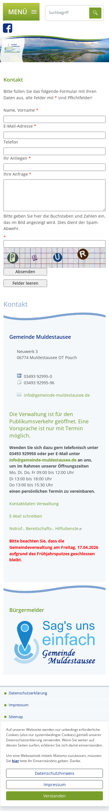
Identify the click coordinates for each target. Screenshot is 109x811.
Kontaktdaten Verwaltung (34, 503)
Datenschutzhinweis (54, 773)
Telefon (10, 142)
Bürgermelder (26, 609)
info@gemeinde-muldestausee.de (57, 395)
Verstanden (54, 796)
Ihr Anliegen (15, 158)
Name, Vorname (19, 110)
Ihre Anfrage (15, 174)
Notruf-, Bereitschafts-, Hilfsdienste (43, 528)
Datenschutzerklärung (27, 693)
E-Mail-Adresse (18, 126)
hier (15, 760)
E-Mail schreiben (25, 516)
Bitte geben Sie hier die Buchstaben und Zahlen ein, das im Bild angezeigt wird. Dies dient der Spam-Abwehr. (54, 222)
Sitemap (15, 716)
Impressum (55, 784)
